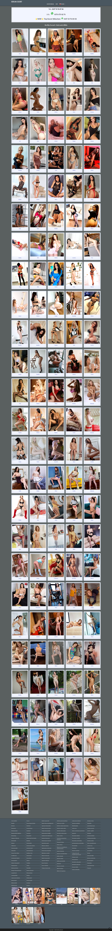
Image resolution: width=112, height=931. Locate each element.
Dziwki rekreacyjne (61, 830)
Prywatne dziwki (76, 835)
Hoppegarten (14, 865)
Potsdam (28, 833)
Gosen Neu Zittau (15, 853)
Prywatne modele (76, 838)
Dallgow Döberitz (15, 838)
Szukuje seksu (90, 820)
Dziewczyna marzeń (46, 840)
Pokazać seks (75, 857)
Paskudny (89, 863)
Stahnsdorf (29, 855)
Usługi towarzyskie (46, 830)
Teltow (28, 860)
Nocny (88, 853)
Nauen (28, 820)
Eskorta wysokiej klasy (62, 853)
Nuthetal (28, 825)
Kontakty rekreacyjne (61, 833)
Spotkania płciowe (76, 864)
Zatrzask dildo (90, 855)
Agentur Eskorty (45, 860)
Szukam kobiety (90, 835)
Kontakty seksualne (76, 862)
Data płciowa (75, 859)
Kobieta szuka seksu (61, 828)
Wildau (28, 875)
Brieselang (13, 835)
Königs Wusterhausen (16, 870)
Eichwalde (13, 840)
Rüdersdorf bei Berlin (31, 838)
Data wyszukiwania (91, 843)
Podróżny (74, 848)
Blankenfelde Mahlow (16, 833)
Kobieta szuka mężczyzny (62, 825)
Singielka (89, 823)
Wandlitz (29, 868)
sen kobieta (89, 850)
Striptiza (89, 833)
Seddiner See (29, 853)
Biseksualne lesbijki (46, 833)
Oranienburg (29, 828)
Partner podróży (75, 850)
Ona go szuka (75, 867)
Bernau (13, 825)
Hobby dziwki (60, 856)
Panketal (28, 830)
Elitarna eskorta (45, 845)
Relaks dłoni (59, 844)
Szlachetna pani (45, 843)
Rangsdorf (29, 835)
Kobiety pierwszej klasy (62, 820)
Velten (28, 865)
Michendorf (14, 880)
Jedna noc (74, 828)
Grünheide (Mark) (15, 858)
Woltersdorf (29, 878)
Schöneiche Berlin (31, 845)
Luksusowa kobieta (15, 878)
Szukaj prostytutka (91, 838)
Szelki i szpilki (90, 830)
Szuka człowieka (76, 869)
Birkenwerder (14, 830)
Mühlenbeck (14, 885)
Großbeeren (14, 855)
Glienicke (13, 850)
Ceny (57, 4)
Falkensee (13, 845)
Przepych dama (60, 842)
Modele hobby (60, 858)
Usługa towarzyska (46, 868)
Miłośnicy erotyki (46, 853)
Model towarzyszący (46, 828)
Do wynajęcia (90, 860)
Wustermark (29, 880)
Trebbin (28, 863)
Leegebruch (14, 873)
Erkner (12, 843)
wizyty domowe (60, 851)
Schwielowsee (30, 850)
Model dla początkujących (47, 823)
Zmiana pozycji (90, 828)
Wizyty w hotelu (60, 866)
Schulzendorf (30, 848)
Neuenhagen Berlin (31, 823)
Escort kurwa (45, 863)
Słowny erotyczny (91, 858)
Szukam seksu (90, 840)
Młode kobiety (60, 868)
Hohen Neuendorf (15, 863)
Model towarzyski (46, 858)
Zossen (28, 885)
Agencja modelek (76, 823)
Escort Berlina (50, 4)
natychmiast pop (91, 825)
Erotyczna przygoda (46, 850)
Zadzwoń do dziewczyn (47, 835)
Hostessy (59, 863)
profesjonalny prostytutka (78, 843)
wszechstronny (90, 865)
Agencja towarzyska (46, 825)
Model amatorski (45, 820)
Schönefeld (29, 843)
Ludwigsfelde (14, 875)
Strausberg (29, 858)
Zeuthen (28, 883)
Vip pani (89, 868)
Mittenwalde (14, 883)
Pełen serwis (60, 835)
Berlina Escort (16, 1)
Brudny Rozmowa (46, 838)
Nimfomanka (75, 825)
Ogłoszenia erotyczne (46, 848)
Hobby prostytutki (61, 861)
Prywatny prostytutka (77, 840)
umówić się (89, 845)
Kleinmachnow (14, 868)
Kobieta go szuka (60, 823)
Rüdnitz (28, 840)
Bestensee (13, 828)
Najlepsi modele (90, 848)
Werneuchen (29, 873)
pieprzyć (74, 833)
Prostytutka (74, 845)
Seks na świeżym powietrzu (78, 830)
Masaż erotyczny (45, 855)
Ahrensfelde (14, 820)
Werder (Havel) (30, 870)
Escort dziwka (45, 865)
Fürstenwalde (14, 848)
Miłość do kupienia (61, 871)
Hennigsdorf (14, 860)
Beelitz (12, 823)
